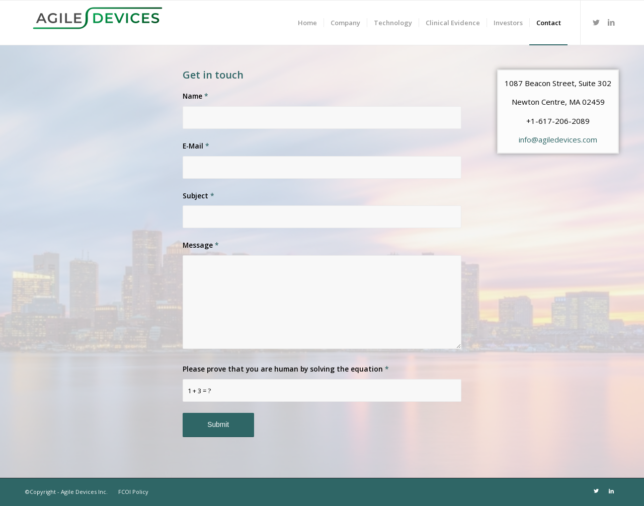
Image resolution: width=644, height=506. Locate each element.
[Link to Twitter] (596, 22)
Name (195, 96)
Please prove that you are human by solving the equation (286, 369)
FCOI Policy (132, 491)
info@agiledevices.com (558, 139)
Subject (198, 195)
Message (201, 245)
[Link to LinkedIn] (611, 22)
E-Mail (196, 146)
